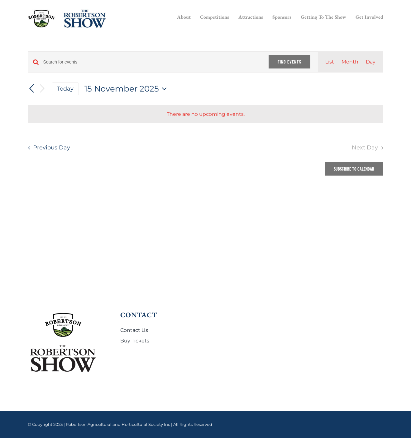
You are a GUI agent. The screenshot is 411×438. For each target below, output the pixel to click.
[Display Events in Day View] (370, 62)
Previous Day (51, 147)
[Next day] (42, 89)
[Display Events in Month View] (350, 62)
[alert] (205, 114)
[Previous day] (32, 88)
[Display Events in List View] (329, 62)
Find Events (289, 61)
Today (65, 88)
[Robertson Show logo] (67, 12)
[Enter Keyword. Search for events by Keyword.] (152, 62)
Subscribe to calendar (354, 169)
